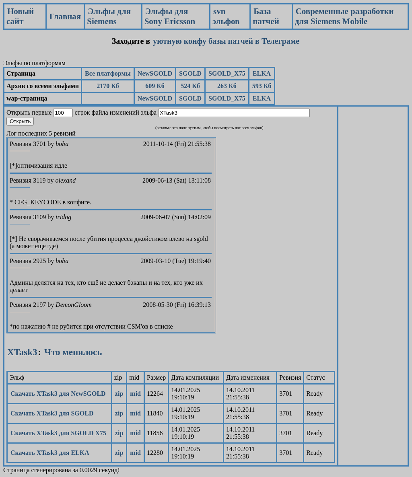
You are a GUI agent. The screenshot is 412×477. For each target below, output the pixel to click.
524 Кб (190, 85)
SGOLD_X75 (226, 73)
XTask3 (22, 352)
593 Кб (262, 85)
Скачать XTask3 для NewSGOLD (58, 393)
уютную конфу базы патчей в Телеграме (226, 41)
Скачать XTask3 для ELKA (49, 452)
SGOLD (190, 73)
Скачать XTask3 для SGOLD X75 (58, 433)
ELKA (262, 73)
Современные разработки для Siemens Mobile (344, 16)
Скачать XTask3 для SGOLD (51, 413)
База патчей (266, 16)
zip (119, 393)
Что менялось (73, 352)
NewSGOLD (155, 73)
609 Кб (155, 85)
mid (135, 393)
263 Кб (227, 85)
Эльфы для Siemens (109, 16)
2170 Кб (108, 85)
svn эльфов (225, 16)
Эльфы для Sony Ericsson (170, 16)
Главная (65, 16)
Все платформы (108, 73)
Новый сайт (20, 16)
